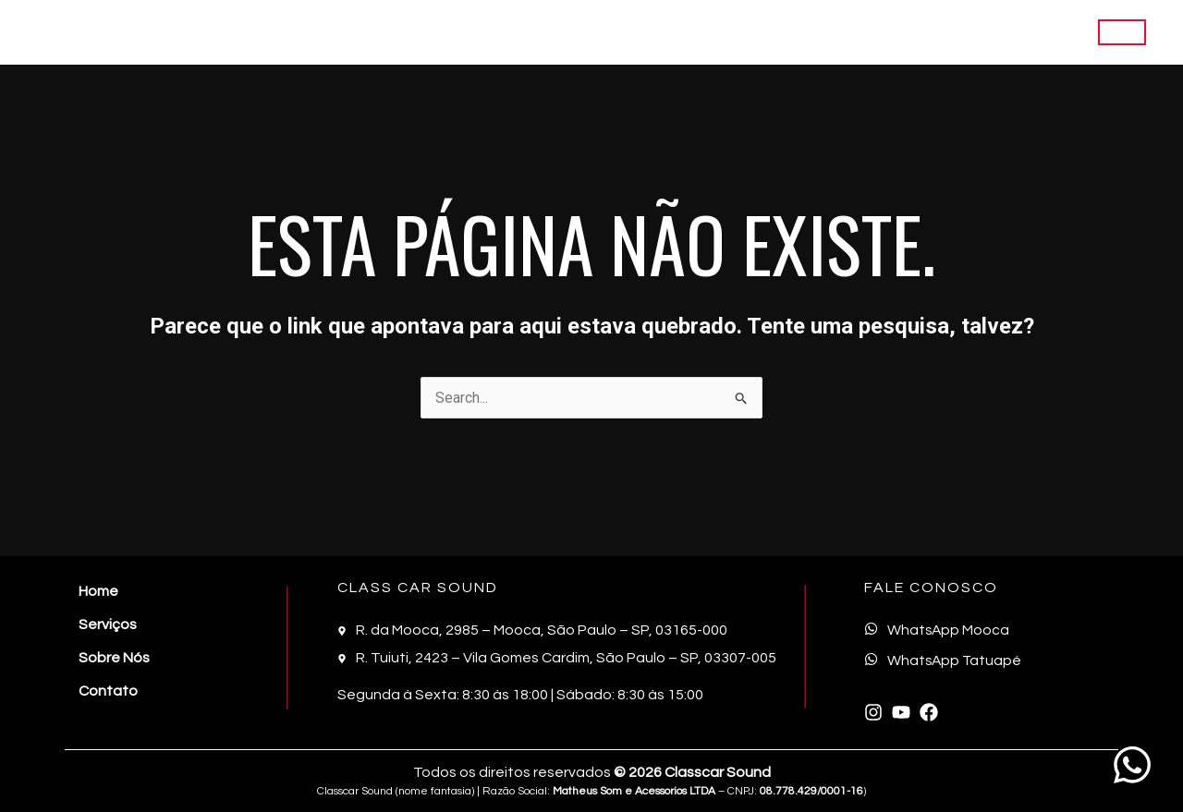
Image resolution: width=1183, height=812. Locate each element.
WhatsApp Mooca (949, 630)
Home (780, 32)
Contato (1040, 32)
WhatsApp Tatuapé (955, 660)
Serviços (857, 32)
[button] (1122, 32)
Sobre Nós (950, 32)
